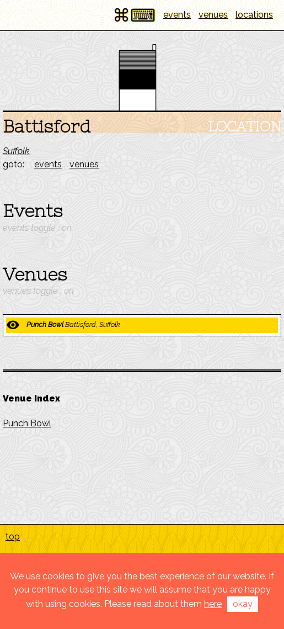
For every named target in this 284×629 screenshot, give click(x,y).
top (13, 536)
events (177, 14)
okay (243, 604)
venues (213, 14)
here (213, 604)
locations (254, 14)
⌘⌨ (134, 15)
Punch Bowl (27, 423)
